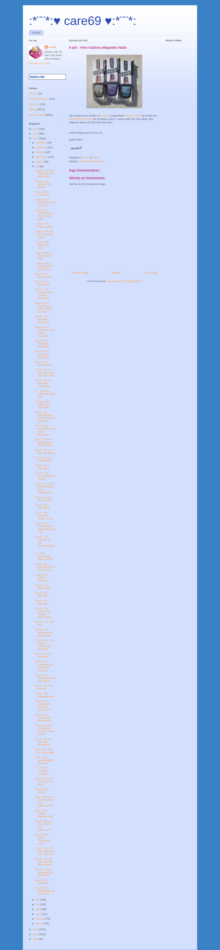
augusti (40, 161)
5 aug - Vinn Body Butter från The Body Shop (44, 173)
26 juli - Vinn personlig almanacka (42, 319)
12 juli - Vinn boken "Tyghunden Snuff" (43, 839)
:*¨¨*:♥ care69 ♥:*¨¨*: (82, 21)
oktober (40, 152)
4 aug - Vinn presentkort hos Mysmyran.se (45, 567)
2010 (36, 934)
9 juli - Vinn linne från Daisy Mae (44, 751)
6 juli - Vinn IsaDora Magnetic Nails (44, 813)
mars (39, 914)
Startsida (36, 32)
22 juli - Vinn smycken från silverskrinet (43, 632)
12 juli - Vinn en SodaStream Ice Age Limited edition (44, 730)
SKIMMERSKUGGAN (81, 119)
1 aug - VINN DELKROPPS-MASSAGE (44, 266)
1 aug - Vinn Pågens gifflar (43, 225)
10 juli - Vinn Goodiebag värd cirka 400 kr (45, 890)
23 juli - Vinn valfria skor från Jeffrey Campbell (44, 331)
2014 (36, 128)
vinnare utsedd (97, 161)
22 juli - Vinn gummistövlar (43, 363)
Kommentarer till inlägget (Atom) (123, 281)
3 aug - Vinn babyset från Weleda (43, 184)
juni (38, 899)
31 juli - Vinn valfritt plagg (43, 587)
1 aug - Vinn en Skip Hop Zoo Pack (43, 255)
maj (38, 904)
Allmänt (33, 93)
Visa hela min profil (39, 63)
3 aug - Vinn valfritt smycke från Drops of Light (44, 214)
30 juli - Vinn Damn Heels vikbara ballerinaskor (43, 613)
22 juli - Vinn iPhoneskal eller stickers (45, 476)
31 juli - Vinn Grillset (41, 791)
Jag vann (34, 104)
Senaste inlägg (80, 272)
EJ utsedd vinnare (38, 98)
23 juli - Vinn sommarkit (42, 467)
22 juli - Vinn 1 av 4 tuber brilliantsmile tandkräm (44, 644)
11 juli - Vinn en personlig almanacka (43, 741)
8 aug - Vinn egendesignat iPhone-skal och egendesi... (45, 416)
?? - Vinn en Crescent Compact (41, 770)
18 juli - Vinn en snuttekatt (43, 655)
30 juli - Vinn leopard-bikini (43, 275)
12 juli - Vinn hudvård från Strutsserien (43, 717)
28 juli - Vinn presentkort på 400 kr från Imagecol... (44, 666)
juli (37, 166)
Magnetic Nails (133, 115)
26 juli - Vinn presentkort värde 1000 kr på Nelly (44, 307)
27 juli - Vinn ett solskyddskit (43, 459)
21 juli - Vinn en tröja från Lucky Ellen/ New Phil (44, 372)
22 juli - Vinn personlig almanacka (42, 354)
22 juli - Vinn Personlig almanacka (42, 343)
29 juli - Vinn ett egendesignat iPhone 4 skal (43, 442)
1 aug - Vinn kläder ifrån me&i (42, 245)
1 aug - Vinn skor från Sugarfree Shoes (44, 234)
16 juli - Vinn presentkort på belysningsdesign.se (45, 528)
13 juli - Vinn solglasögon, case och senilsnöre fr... (44, 705)
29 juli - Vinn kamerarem (42, 283)
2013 (36, 133)
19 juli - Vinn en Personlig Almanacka (43, 383)
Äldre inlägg (150, 272)
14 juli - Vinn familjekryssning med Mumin (45, 678)
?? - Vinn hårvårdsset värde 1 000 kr (44, 556)
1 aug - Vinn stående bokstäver (41, 577)
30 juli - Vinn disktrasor (41, 602)
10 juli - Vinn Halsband (41, 882)
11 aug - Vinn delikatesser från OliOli (43, 404)
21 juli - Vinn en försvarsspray (43, 499)
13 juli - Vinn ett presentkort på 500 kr (44, 781)
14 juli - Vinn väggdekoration (44, 695)
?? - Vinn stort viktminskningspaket (45, 394)
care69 (52, 47)
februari (40, 918)
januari (40, 923)
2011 (36, 929)
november (41, 147)
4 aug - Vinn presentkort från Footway (45, 202)
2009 (36, 939)
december (41, 142)
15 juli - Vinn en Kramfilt (43, 687)
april (38, 909)
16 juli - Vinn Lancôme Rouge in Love (44, 515)
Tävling (83, 161)
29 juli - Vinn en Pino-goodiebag (45, 451)
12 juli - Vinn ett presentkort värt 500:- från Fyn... (45, 851)
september (42, 156)
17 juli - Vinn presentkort (42, 506)
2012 (36, 138)
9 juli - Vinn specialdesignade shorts (44, 760)
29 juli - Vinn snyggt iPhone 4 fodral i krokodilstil (44, 293)
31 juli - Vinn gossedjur (41, 594)
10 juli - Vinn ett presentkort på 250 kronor (44, 872)
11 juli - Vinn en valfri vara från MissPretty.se (44, 861)
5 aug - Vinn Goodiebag (42, 193)
